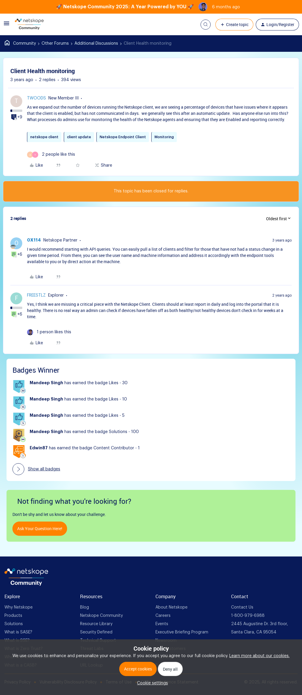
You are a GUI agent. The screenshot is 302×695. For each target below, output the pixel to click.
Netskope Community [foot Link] (101, 616)
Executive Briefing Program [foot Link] (181, 632)
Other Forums (55, 43)
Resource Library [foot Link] (96, 624)
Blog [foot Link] (84, 607)
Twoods (36, 98)
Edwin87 (39, 448)
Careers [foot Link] (163, 616)
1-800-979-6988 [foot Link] (248, 616)
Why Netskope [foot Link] (18, 607)
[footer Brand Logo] (26, 585)
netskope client (44, 137)
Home (20, 43)
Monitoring (164, 137)
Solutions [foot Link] (13, 624)
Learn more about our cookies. (259, 656)
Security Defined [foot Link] (96, 632)
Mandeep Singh (46, 383)
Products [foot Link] (13, 616)
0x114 (34, 240)
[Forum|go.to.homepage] (29, 24)
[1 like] (49, 332)
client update (79, 137)
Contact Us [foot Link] (242, 607)
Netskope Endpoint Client (123, 137)
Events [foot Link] (161, 624)
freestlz (36, 295)
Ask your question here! (39, 528)
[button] (6, 26)
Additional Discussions (96, 43)
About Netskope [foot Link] (171, 607)
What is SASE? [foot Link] (18, 632)
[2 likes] (51, 155)
